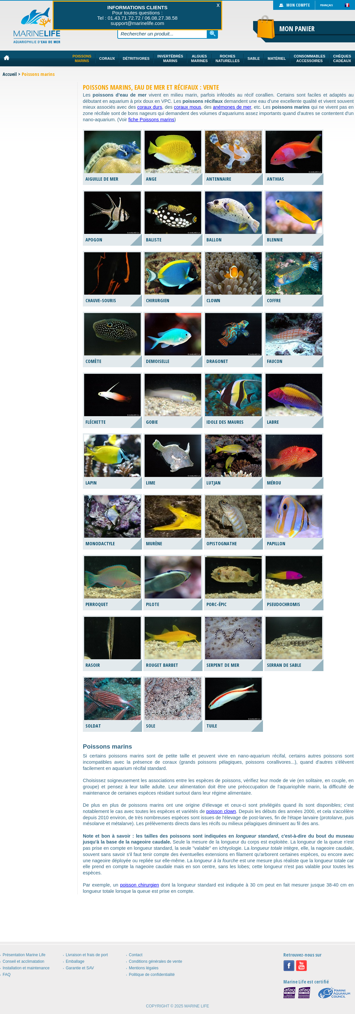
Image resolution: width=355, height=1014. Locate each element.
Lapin (91, 483)
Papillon (276, 543)
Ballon (214, 240)
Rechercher (212, 33)
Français (326, 5)
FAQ (7, 974)
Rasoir (92, 665)
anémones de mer (232, 107)
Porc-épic (216, 604)
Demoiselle (157, 361)
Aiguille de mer (101, 179)
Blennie (275, 240)
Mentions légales (143, 968)
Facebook (289, 965)
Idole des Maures (225, 422)
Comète (93, 361)
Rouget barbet (162, 665)
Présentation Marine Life (24, 955)
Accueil (10, 74)
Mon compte (298, 5)
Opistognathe (221, 543)
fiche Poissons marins (151, 119)
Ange (151, 179)
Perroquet (96, 604)
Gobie (152, 422)
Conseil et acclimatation (23, 961)
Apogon (93, 240)
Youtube (301, 965)
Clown (213, 300)
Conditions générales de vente (155, 961)
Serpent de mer (222, 665)
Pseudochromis (283, 604)
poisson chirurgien (139, 885)
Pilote (152, 604)
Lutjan (213, 483)
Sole (150, 726)
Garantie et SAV (80, 968)
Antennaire (218, 179)
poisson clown (221, 811)
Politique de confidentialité (152, 974)
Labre (273, 422)
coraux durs (149, 107)
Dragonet (217, 361)
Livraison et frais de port (87, 955)
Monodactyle (100, 543)
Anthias (275, 179)
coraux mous (187, 107)
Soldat (93, 726)
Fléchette (95, 422)
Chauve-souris (100, 300)
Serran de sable (284, 665)
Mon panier (297, 28)
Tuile (211, 726)
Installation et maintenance (26, 968)
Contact (135, 955)
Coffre (274, 300)
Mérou (274, 483)
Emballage (75, 961)
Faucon (274, 361)
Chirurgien (157, 300)
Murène (154, 543)
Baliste (153, 240)
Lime (150, 483)
